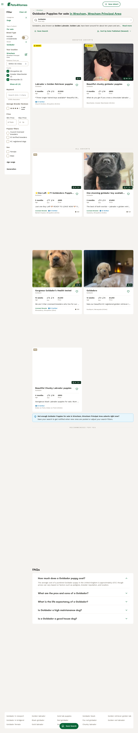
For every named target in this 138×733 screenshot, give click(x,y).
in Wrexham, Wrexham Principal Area (95, 54)
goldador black (89, 716)
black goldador (38, 720)
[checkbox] (8, 111)
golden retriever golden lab (119, 716)
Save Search (41, 71)
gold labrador (37, 724)
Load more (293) (19, 154)
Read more (127, 66)
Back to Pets (12, 57)
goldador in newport (15, 716)
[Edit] (26, 164)
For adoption (14, 79)
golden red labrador (116, 720)
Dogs (9, 63)
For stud (12, 85)
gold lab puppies (64, 716)
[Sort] (114, 71)
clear (24, 99)
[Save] (77, 125)
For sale (12, 74)
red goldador (62, 720)
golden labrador (38, 716)
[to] (23, 232)
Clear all (23, 52)
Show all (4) (15, 194)
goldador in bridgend (15, 720)
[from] (11, 232)
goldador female (13, 724)
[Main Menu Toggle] (2, 4)
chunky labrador (89, 724)
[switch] (25, 94)
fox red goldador (90, 720)
